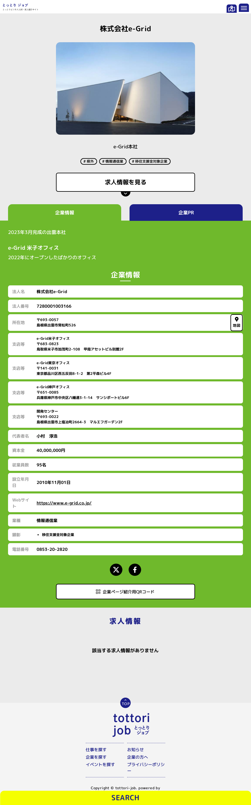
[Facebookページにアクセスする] (135, 570)
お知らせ (135, 749)
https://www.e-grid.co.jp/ (64, 503)
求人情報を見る (125, 182)
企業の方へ (137, 757)
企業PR (186, 212)
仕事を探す (96, 749)
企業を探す (96, 757)
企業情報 (64, 212)
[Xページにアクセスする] (116, 570)
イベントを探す (100, 764)
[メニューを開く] (244, 8)
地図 (237, 322)
